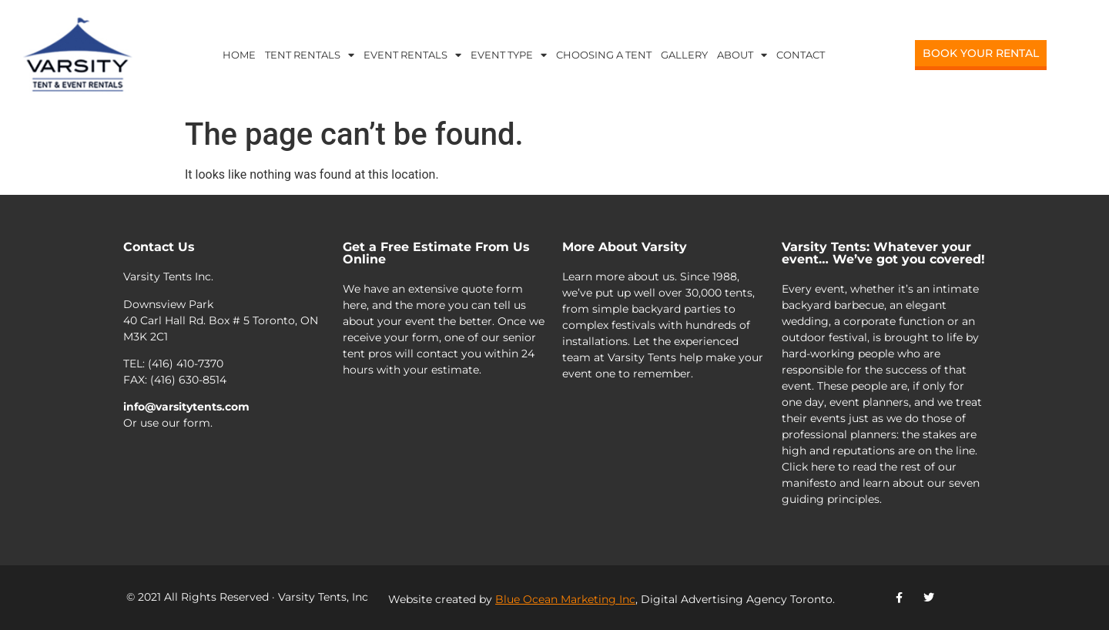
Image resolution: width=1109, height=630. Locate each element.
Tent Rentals (309, 55)
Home (239, 55)
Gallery (684, 55)
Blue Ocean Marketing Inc (565, 599)
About (742, 55)
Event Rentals (412, 55)
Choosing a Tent (604, 55)
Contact (800, 55)
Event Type (509, 55)
